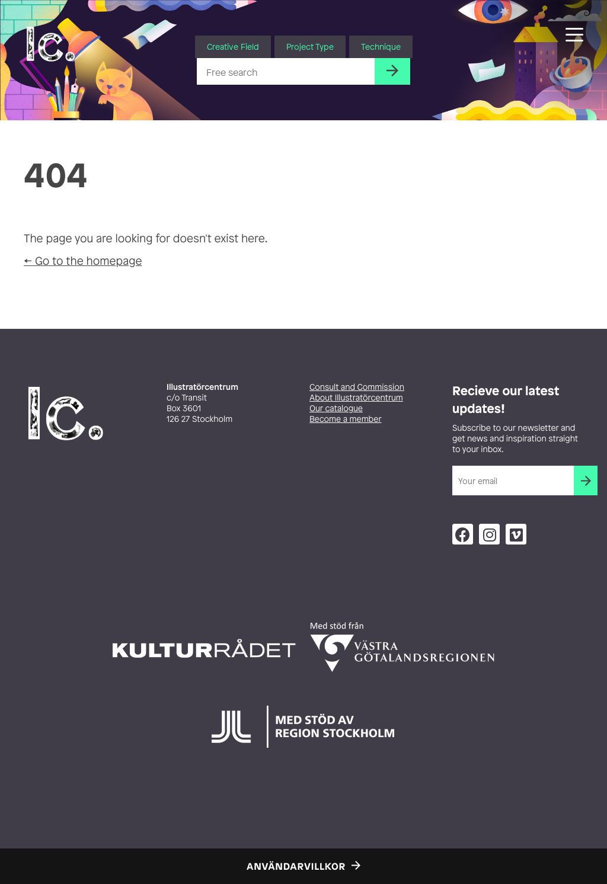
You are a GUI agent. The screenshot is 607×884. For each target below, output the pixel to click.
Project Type (310, 46)
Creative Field (233, 46)
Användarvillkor (296, 866)
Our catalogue (336, 408)
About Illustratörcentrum (356, 397)
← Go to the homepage (83, 260)
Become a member (345, 419)
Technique (381, 46)
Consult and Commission (356, 387)
